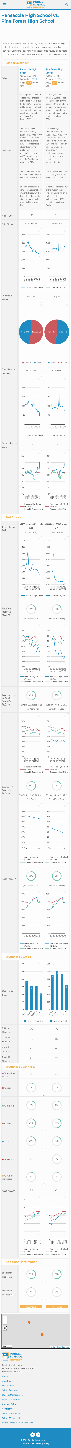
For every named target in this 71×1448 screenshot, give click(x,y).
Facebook (38, 1434)
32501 (34, 79)
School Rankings (10, 1390)
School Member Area (12, 1413)
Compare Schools (10, 1404)
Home (5, 1376)
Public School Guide (11, 1399)
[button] (29, 1323)
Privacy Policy (43, 1443)
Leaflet (53, 1347)
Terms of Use (28, 1443)
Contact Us (7, 1409)
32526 (59, 79)
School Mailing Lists (11, 1418)
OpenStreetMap (63, 1347)
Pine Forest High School (54, 71)
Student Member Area (12, 1395)
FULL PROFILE (31, 1307)
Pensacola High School (28, 71)
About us (6, 1381)
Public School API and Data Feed (17, 1423)
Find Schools (8, 1385)
